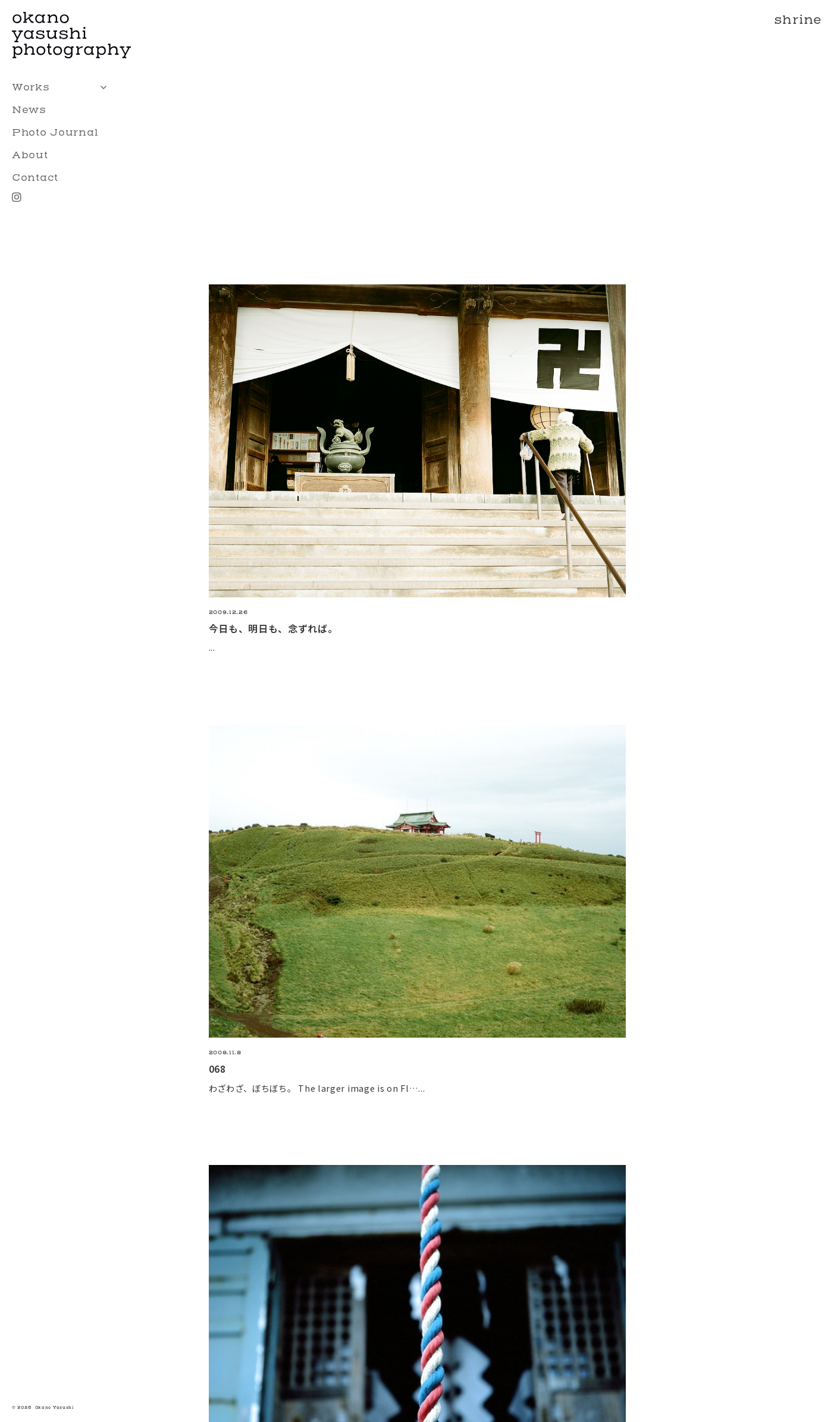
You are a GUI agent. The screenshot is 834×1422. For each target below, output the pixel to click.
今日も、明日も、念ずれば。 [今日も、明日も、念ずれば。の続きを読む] (273, 628)
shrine (798, 20)
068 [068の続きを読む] (217, 1068)
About (30, 155)
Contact (35, 177)
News (29, 110)
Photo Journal (55, 132)
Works (62, 87)
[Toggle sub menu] (103, 87)
